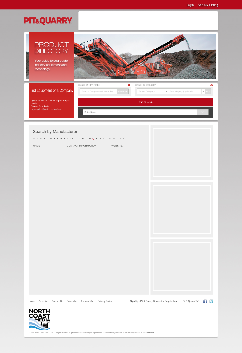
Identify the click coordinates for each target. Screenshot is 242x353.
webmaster (150, 333)
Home (32, 301)
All (34, 138)
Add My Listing (208, 5)
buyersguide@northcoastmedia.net (47, 109)
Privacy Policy (105, 301)
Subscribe (72, 301)
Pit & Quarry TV (191, 301)
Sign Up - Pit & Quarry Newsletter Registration (153, 301)
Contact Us (57, 301)
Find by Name (146, 102)
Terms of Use (87, 301)
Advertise (43, 301)
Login (190, 5)
